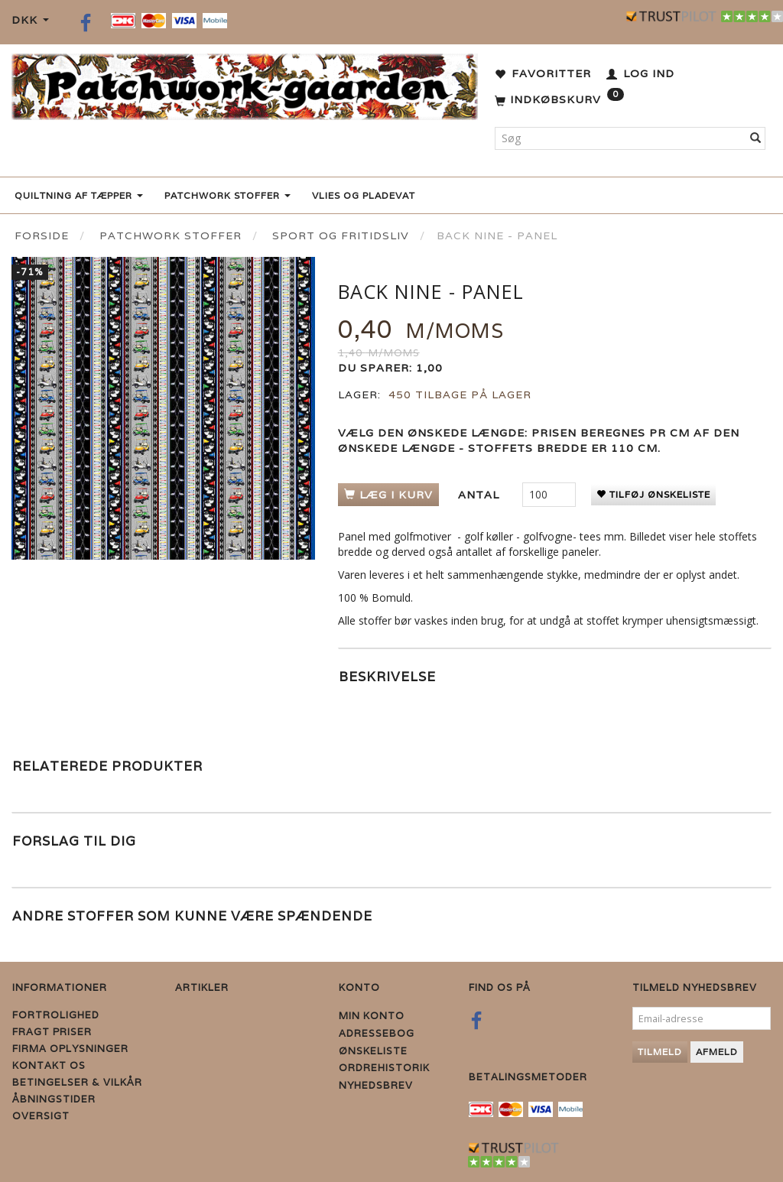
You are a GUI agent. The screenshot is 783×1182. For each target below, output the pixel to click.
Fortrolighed (55, 1014)
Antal (480, 495)
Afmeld (717, 1051)
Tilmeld (660, 1051)
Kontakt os (49, 1065)
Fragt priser (52, 1031)
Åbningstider (54, 1099)
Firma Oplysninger (70, 1048)
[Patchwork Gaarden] (244, 84)
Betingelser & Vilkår (77, 1082)
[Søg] (756, 138)
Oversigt (41, 1115)
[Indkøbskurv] (559, 100)
